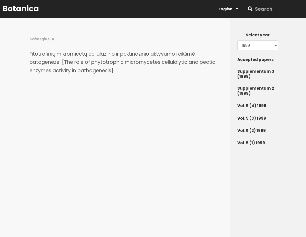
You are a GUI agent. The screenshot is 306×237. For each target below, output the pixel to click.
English (228, 9)
